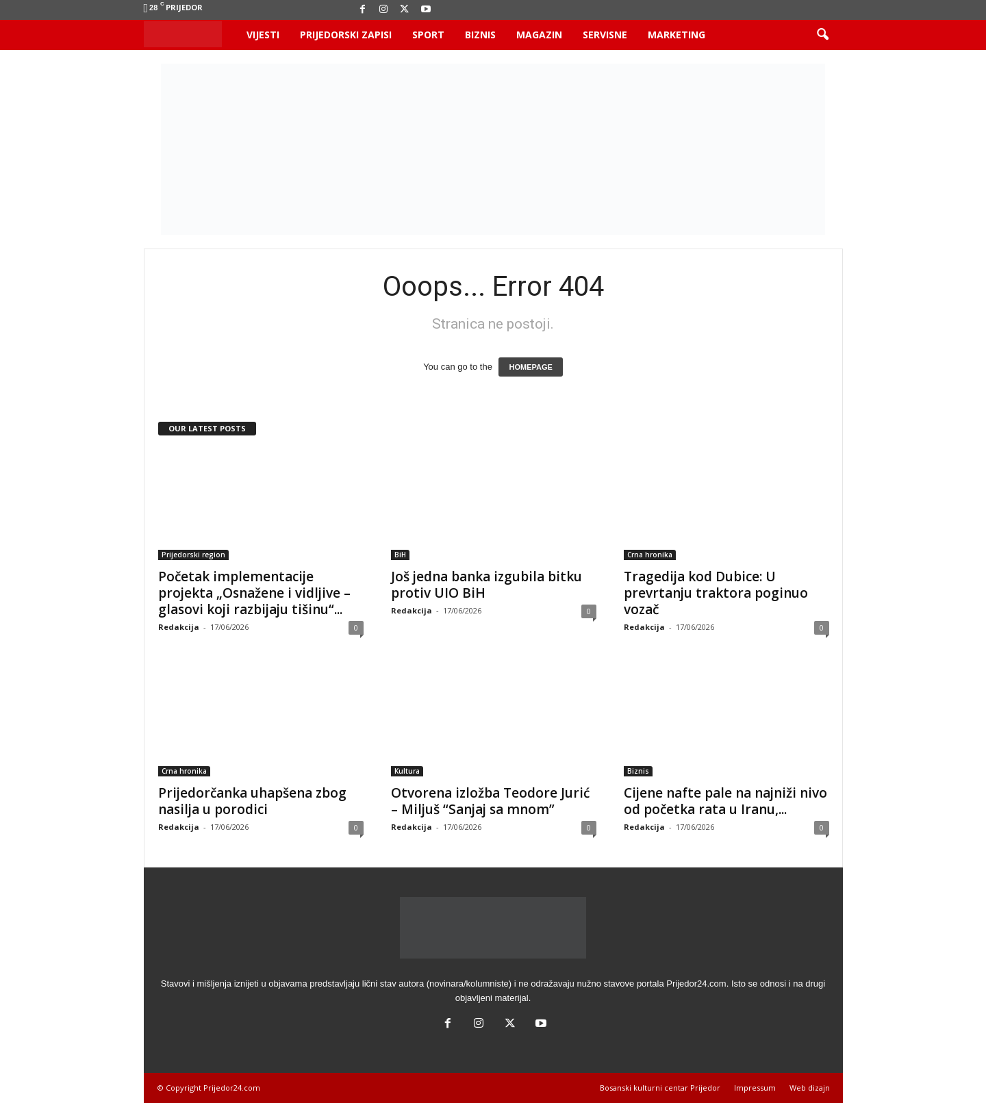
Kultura (407, 771)
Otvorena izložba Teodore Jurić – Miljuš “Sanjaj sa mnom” (490, 801)
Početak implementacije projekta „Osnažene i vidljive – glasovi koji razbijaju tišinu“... (254, 593)
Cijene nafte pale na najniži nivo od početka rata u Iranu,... (725, 801)
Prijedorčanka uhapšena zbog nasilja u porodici (252, 801)
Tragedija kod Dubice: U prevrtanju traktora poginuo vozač (716, 593)
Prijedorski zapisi (346, 34)
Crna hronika (649, 554)
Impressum (755, 1087)
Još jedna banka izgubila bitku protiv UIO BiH (486, 585)
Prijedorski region (193, 554)
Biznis (480, 34)
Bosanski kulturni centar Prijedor (660, 1087)
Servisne (605, 34)
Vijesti (262, 34)
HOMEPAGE (530, 367)
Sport (428, 34)
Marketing (676, 34)
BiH (400, 554)
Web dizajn (809, 1087)
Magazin (539, 34)
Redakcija (178, 627)
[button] (822, 35)
